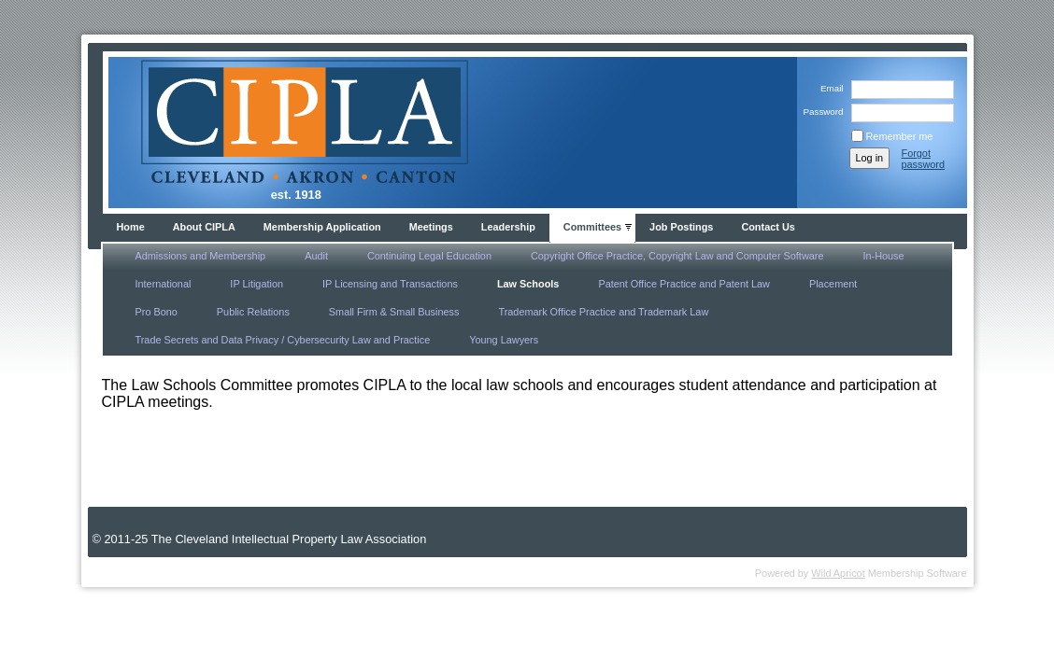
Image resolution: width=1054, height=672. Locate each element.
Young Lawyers (503, 339)
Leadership (508, 226)
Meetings (431, 226)
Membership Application (322, 226)
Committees (592, 226)
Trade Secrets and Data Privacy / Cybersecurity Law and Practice (283, 339)
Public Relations (253, 311)
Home (131, 226)
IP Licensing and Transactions (390, 283)
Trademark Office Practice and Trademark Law (603, 311)
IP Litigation (256, 283)
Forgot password (924, 158)
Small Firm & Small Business (394, 311)
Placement (833, 283)
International (163, 283)
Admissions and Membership (200, 255)
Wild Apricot (837, 573)
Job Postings (681, 226)
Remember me (899, 136)
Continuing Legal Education (429, 255)
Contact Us (767, 226)
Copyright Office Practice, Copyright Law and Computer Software (677, 255)
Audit (316, 255)
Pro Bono (156, 311)
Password (820, 111)
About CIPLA (204, 226)
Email (829, 88)
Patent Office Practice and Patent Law (684, 283)
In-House (883, 255)
